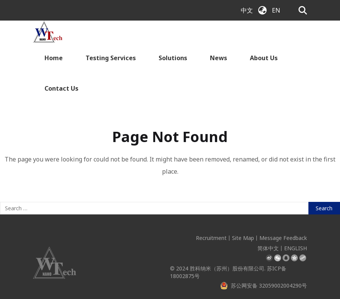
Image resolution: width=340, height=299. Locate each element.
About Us (264, 58)
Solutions (173, 58)
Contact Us (61, 88)
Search (324, 208)
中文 (247, 10)
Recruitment (211, 237)
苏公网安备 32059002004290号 (263, 285)
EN (276, 10)
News (218, 58)
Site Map (243, 237)
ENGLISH (295, 248)
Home (53, 58)
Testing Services (111, 58)
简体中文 (268, 248)
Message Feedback (283, 237)
